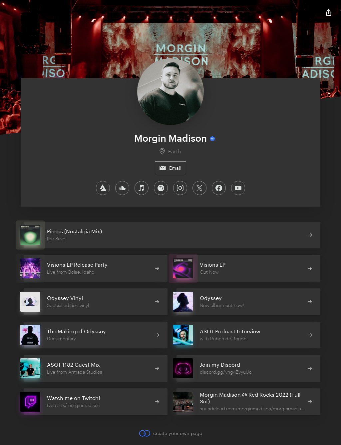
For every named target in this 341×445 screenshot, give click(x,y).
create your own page (170, 433)
